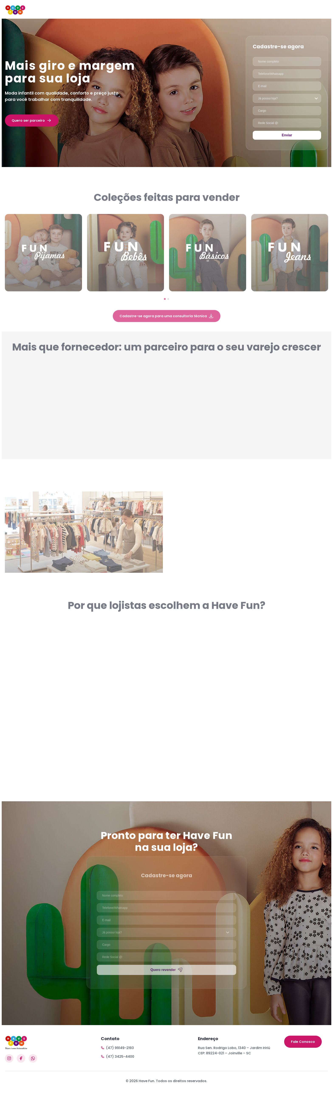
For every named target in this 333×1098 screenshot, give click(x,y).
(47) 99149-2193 (117, 1053)
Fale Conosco (303, 1053)
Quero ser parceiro (32, 120)
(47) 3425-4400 (117, 1062)
